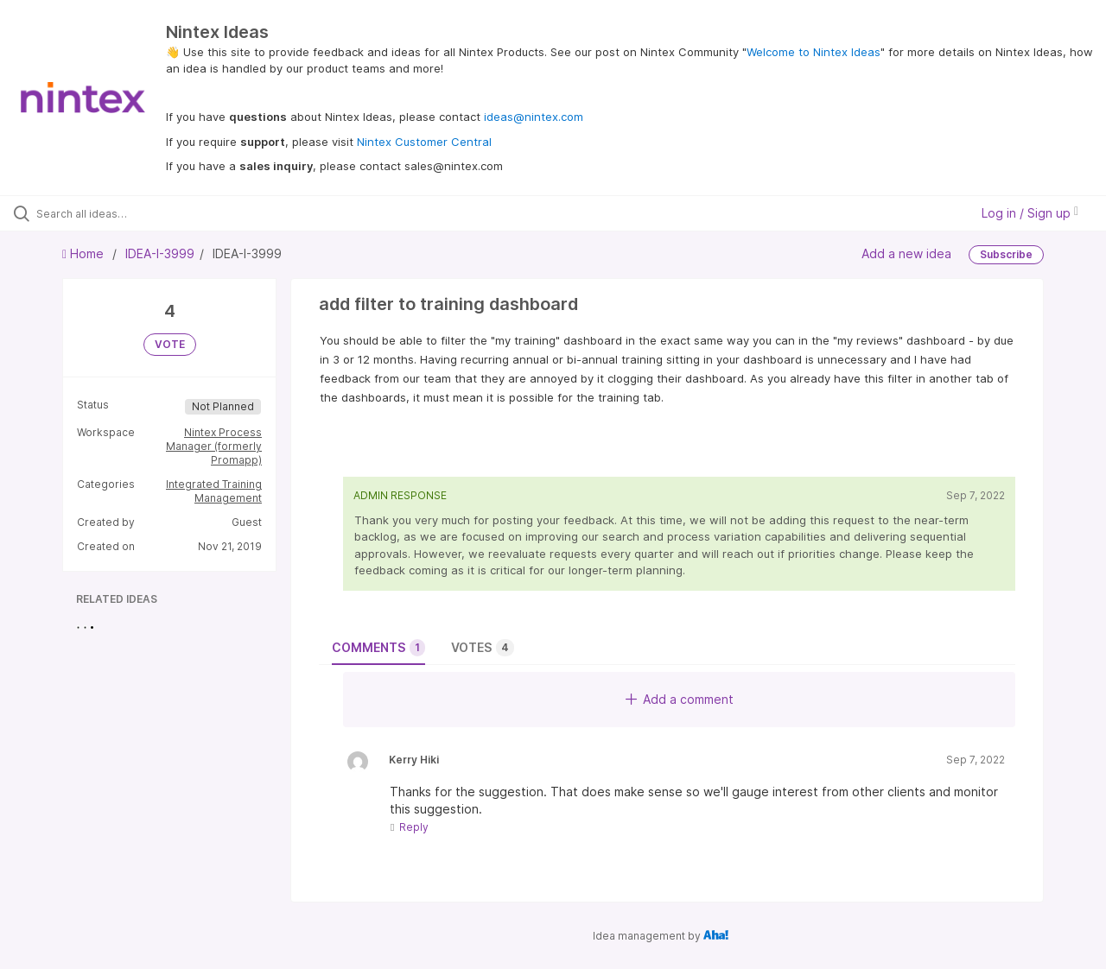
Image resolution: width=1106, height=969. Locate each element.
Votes (482, 647)
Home (84, 253)
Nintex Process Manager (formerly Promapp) (214, 446)
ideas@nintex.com (533, 117)
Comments (378, 647)
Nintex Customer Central (424, 142)
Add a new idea (906, 253)
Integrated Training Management (214, 491)
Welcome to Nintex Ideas (813, 52)
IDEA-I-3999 (159, 253)
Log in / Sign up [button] (1030, 213)
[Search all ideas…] (132, 213)
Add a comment (680, 699)
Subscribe (1006, 254)
